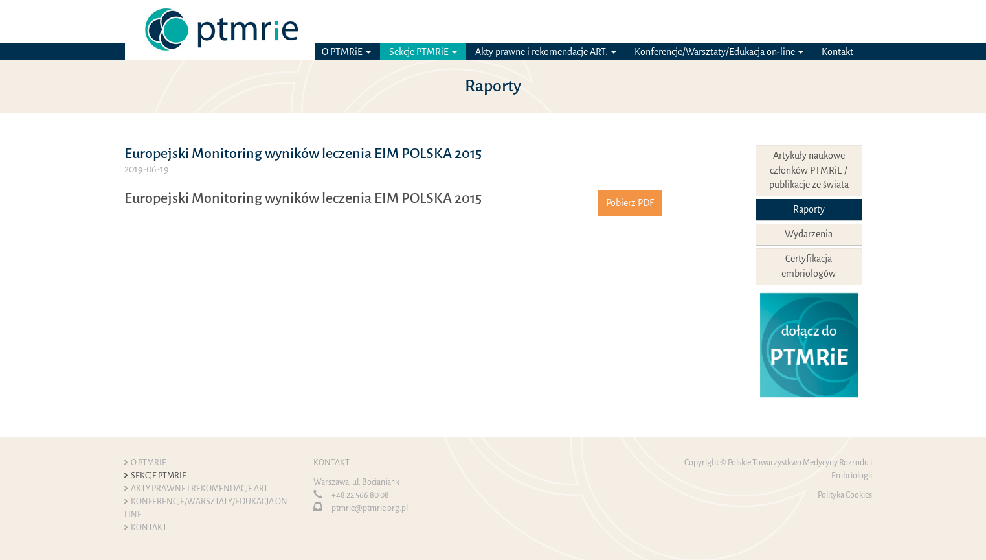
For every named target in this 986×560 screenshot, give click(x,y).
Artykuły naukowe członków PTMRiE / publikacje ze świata (809, 170)
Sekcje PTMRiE (423, 52)
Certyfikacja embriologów (808, 266)
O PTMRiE (346, 52)
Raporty (809, 209)
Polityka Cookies (845, 495)
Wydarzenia (809, 234)
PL (838, 21)
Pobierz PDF (630, 203)
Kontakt (837, 52)
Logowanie (756, 21)
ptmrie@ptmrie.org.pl (369, 508)
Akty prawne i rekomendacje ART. (545, 52)
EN (856, 21)
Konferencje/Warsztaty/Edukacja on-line (718, 52)
